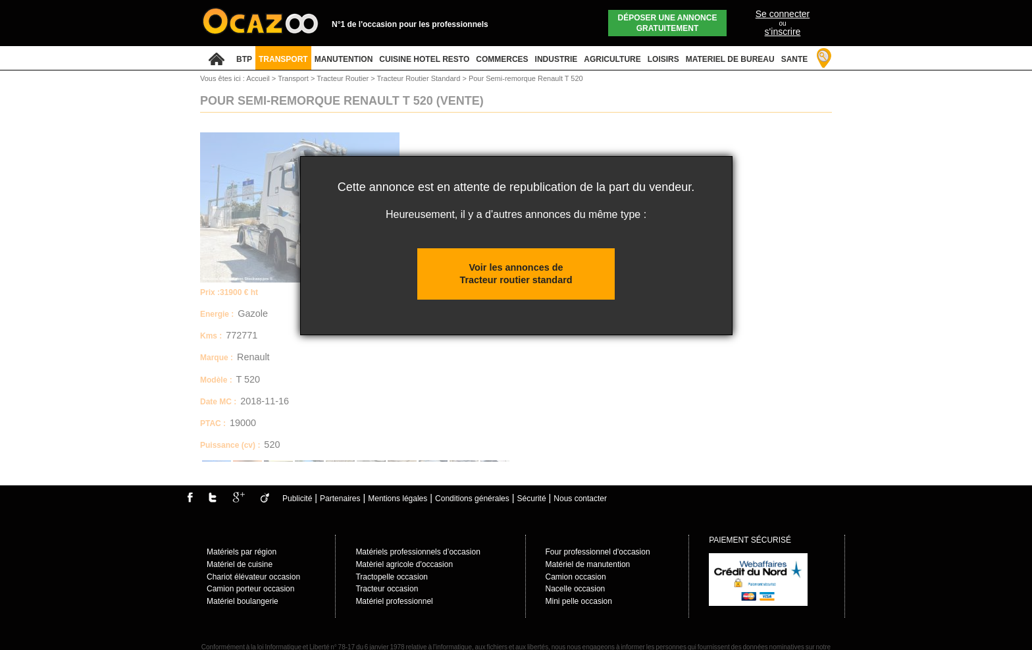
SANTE (794, 59)
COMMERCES (502, 59)
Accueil (257, 78)
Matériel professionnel (393, 601)
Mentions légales (397, 498)
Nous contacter (580, 498)
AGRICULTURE (612, 59)
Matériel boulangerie (242, 601)
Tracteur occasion (386, 588)
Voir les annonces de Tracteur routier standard (515, 273)
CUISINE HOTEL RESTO (424, 59)
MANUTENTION (344, 59)
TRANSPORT (283, 59)
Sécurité (531, 498)
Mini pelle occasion (579, 601)
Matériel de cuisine (239, 564)
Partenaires (340, 498)
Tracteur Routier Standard (420, 78)
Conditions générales (472, 498)
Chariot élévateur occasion (253, 577)
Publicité (297, 498)
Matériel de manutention (588, 564)
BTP (244, 59)
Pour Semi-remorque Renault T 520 (526, 78)
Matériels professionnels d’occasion (417, 551)
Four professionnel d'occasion (598, 551)
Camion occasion (576, 577)
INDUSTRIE (556, 59)
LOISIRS (663, 59)
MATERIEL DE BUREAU (730, 59)
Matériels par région (241, 551)
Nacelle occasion (576, 588)
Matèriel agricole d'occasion (404, 564)
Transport (294, 78)
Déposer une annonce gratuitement (667, 23)
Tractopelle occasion (391, 577)
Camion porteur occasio (248, 588)
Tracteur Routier (344, 78)
